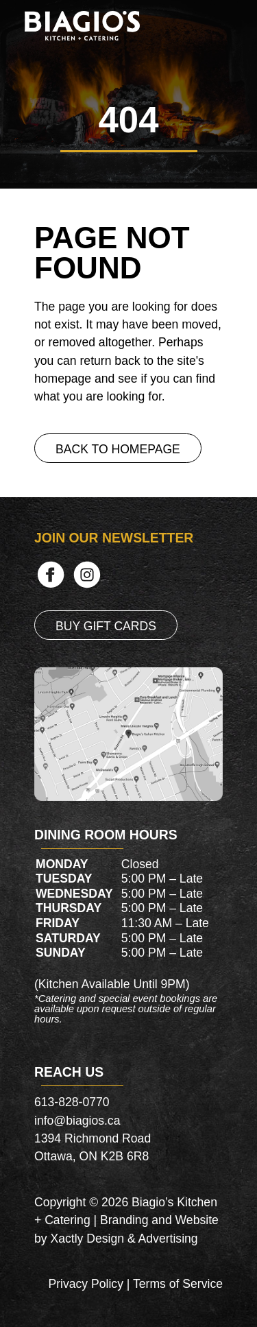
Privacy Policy (85, 1284)
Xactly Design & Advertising (123, 1238)
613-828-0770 (72, 1102)
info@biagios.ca (77, 1120)
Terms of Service (178, 1284)
